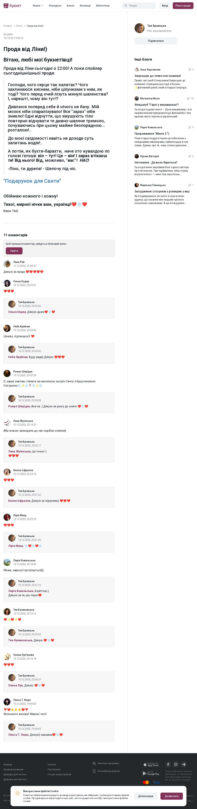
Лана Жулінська (23, 420)
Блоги (70, 5)
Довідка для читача (15, 774)
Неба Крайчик (21, 326)
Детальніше (145, 796)
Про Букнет (54, 769)
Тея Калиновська (23, 609)
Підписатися (156, 40)
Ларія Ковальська (24, 560)
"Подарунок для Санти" (32, 181)
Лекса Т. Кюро (22, 700)
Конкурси (55, 5)
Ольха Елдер (21, 281)
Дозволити (172, 796)
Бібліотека (103, 5)
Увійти (14, 250)
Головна (8, 26)
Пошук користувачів (59, 774)
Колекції (85, 5)
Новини (8, 764)
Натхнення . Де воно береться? (156, 162)
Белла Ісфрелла (23, 470)
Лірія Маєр (19, 515)
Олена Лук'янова (23, 654)
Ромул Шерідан (23, 371)
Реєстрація (183, 5)
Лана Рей (18, 262)
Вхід (165, 5)
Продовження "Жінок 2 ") (152, 133)
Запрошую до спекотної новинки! (158, 76)
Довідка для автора (15, 779)
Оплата (52, 764)
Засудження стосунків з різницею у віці (162, 191)
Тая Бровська (26, 302)
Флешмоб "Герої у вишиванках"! (157, 104)
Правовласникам (13, 769)
